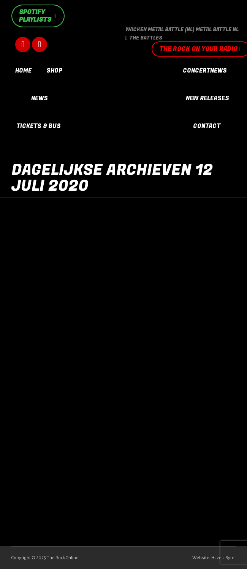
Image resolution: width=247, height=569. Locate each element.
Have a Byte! (223, 557)
